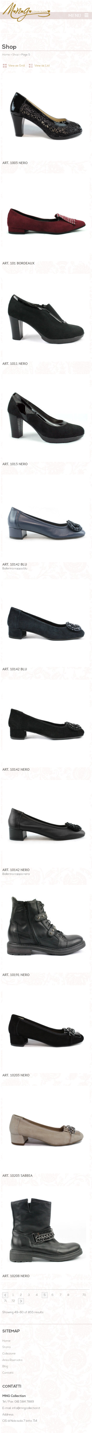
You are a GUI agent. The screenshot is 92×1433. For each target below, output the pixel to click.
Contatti (7, 1373)
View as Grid (16, 65)
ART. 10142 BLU (14, 669)
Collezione (9, 1353)
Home (6, 55)
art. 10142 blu (14, 564)
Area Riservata (12, 1360)
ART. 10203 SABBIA (17, 1175)
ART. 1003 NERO (14, 163)
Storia (6, 1347)
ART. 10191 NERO (15, 975)
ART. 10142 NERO (15, 769)
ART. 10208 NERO (15, 1276)
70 (84, 1295)
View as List (42, 65)
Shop (15, 55)
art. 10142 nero (15, 870)
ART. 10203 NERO (15, 1075)
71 (5, 1301)
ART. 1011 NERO (14, 363)
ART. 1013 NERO (14, 464)
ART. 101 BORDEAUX (18, 263)
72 (13, 1301)
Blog (5, 1366)
